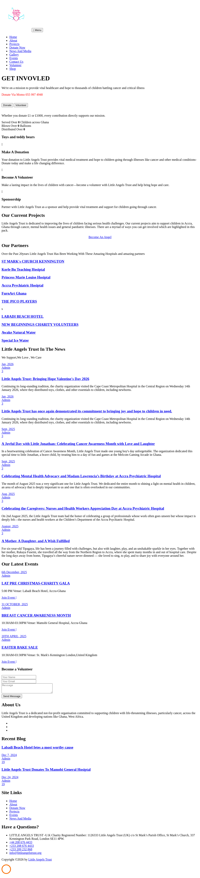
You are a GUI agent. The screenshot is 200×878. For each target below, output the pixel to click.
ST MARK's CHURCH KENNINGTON (33, 261)
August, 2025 (10, 526)
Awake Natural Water (19, 332)
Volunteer (15, 65)
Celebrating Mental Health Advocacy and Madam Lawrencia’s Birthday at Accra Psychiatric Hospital (81, 476)
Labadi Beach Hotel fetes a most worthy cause (37, 749)
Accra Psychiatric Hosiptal (22, 285)
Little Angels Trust (40, 861)
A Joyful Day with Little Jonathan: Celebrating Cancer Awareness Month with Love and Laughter (78, 444)
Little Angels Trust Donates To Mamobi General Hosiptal (46, 771)
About (13, 40)
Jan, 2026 (7, 364)
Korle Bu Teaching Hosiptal (23, 269)
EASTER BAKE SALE (20, 647)
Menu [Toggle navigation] (37, 30)
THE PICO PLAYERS (19, 301)
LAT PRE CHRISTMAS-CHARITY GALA (36, 583)
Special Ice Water (15, 340)
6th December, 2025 (14, 572)
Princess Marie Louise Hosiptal (26, 277)
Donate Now (17, 47)
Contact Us (16, 61)
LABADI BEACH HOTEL (23, 316)
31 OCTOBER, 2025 (15, 604)
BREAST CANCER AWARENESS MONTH (36, 615)
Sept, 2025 (8, 429)
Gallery (14, 54)
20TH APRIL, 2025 (14, 636)
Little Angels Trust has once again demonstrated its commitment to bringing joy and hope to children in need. (87, 411)
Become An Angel (99, 237)
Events (13, 58)
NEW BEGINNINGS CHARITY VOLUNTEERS (40, 324)
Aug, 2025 (8, 494)
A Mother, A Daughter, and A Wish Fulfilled (36, 541)
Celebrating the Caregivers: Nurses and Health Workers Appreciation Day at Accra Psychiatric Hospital (83, 508)
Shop (12, 68)
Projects (14, 44)
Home (13, 37)
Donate (7, 105)
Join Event (9, 597)
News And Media (20, 51)
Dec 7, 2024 (9, 756)
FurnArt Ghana (14, 293)
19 (3, 763)
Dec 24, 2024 (10, 779)
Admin (6, 367)
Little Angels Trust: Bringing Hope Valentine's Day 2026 (45, 379)
